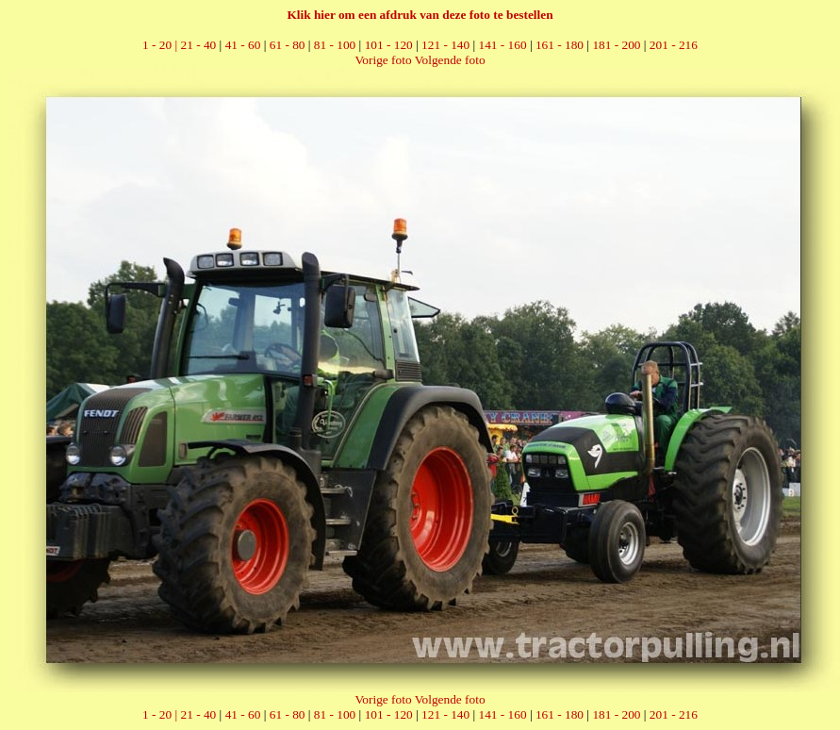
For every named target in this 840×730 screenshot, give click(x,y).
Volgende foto (450, 60)
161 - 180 (559, 45)
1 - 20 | (161, 45)
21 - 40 (199, 45)
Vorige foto (382, 60)
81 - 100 (334, 45)
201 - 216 (674, 45)
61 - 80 (287, 45)
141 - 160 (503, 45)
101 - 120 (389, 45)
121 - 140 (445, 45)
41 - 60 (243, 45)
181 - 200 (616, 45)
